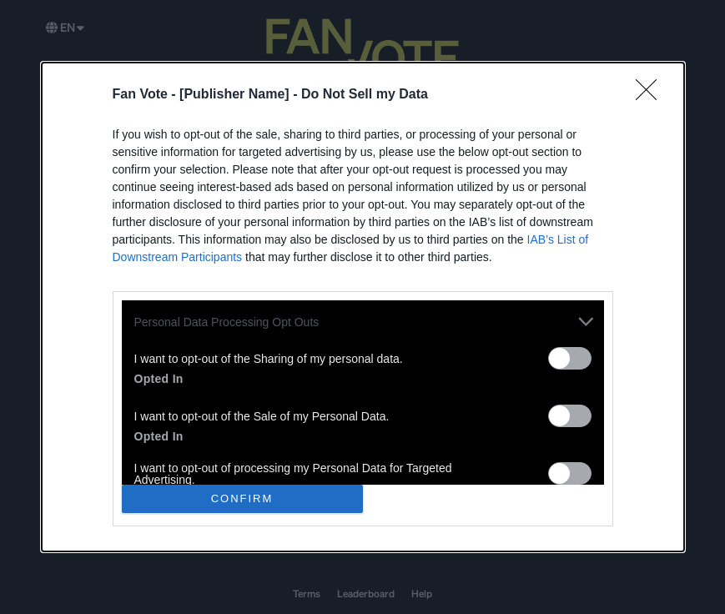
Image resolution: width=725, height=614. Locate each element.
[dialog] (363, 307)
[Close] (651, 95)
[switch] (570, 358)
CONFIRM (242, 498)
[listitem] (363, 321)
